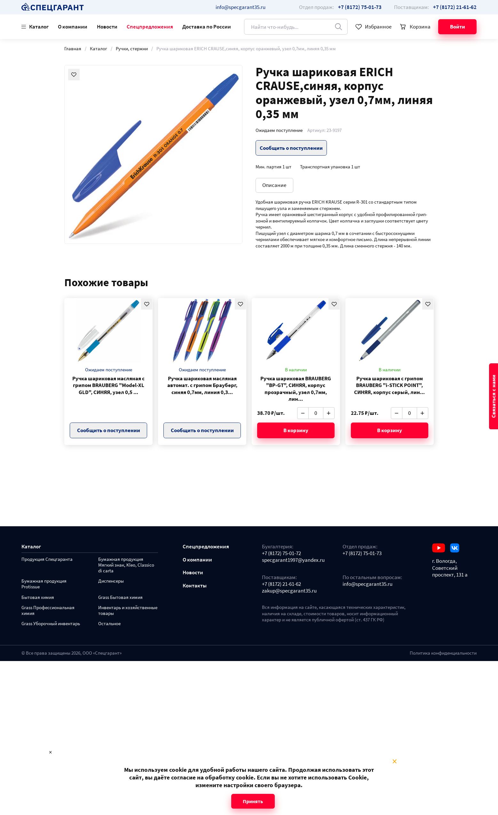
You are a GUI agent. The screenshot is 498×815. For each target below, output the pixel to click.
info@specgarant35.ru (240, 7)
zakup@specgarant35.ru (289, 590)
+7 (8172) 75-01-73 (362, 553)
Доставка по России (206, 26)
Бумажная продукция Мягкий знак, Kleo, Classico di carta (126, 565)
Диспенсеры (111, 581)
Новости (107, 26)
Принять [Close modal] (253, 801)
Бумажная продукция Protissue (44, 584)
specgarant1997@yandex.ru (293, 560)
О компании (72, 26)
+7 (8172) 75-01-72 (281, 553)
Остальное (109, 623)
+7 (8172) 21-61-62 (281, 584)
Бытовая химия (37, 597)
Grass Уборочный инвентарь (50, 623)
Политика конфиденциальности (443, 653)
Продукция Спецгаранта (47, 559)
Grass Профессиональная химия (48, 610)
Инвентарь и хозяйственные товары (127, 610)
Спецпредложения (150, 26)
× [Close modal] (394, 761)
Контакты (195, 585)
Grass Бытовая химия (120, 597)
